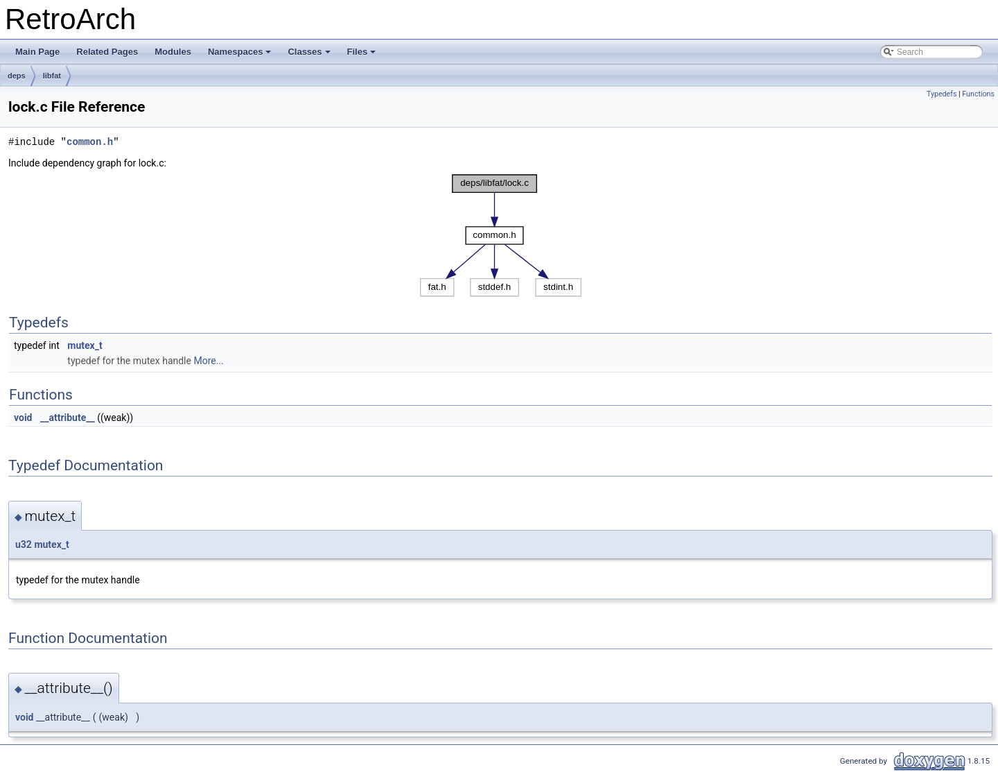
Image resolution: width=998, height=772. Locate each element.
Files (362, 55)
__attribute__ (67, 417)
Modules (173, 51)
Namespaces (241, 55)
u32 (23, 544)
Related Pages (107, 51)
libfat (52, 75)
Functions (978, 93)
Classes (310, 55)
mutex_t (84, 345)
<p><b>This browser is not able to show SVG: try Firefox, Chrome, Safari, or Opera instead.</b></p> (501, 235)
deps (17, 75)
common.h (90, 141)
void (23, 417)
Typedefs (942, 93)
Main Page (37, 51)
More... (208, 360)
